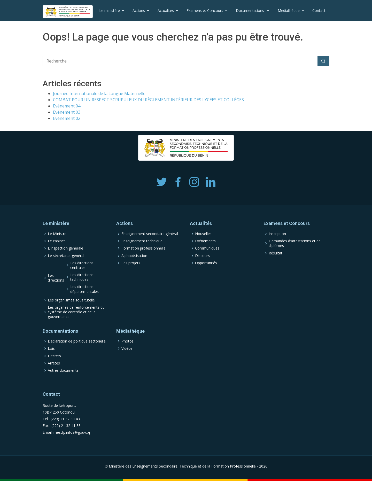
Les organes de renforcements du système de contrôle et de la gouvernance (76, 312)
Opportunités (206, 263)
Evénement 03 (66, 112)
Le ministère (109, 10)
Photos (127, 341)
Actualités (166, 10)
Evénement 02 (66, 118)
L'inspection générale (65, 248)
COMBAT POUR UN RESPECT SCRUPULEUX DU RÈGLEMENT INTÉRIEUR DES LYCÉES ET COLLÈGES (148, 100)
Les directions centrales (82, 265)
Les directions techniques (82, 277)
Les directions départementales (84, 289)
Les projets (130, 263)
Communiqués (207, 248)
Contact (319, 10)
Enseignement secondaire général (149, 233)
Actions (139, 10)
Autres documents (63, 370)
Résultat (275, 253)
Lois (51, 348)
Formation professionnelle (143, 248)
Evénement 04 (66, 106)
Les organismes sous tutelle (71, 300)
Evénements (205, 241)
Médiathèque (289, 10)
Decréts (54, 356)
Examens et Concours (205, 10)
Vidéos (127, 348)
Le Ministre (57, 233)
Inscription (277, 233)
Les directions (56, 278)
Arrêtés (54, 363)
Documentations (250, 10)
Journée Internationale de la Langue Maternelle (99, 93)
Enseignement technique (141, 241)
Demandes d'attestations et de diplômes (295, 243)
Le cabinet (56, 241)
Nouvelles (203, 233)
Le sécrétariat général (66, 255)
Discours (202, 255)
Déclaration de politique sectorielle (77, 341)
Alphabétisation (134, 255)
